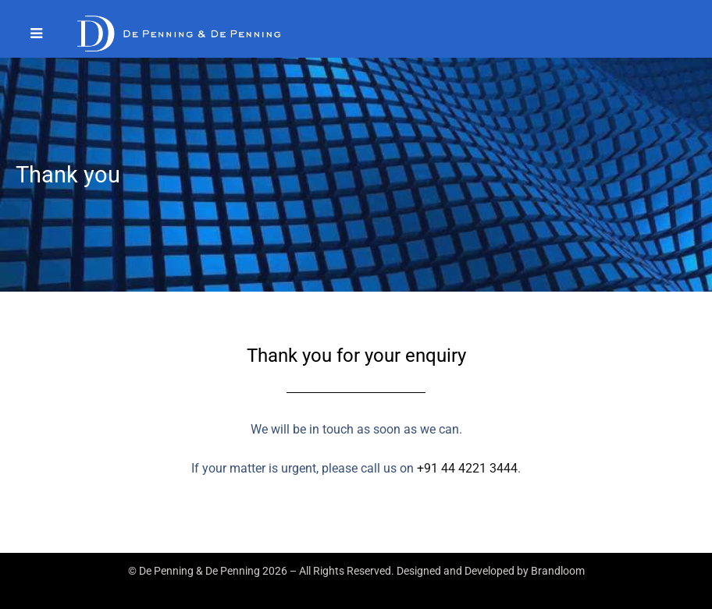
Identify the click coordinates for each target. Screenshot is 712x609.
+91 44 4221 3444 (467, 468)
